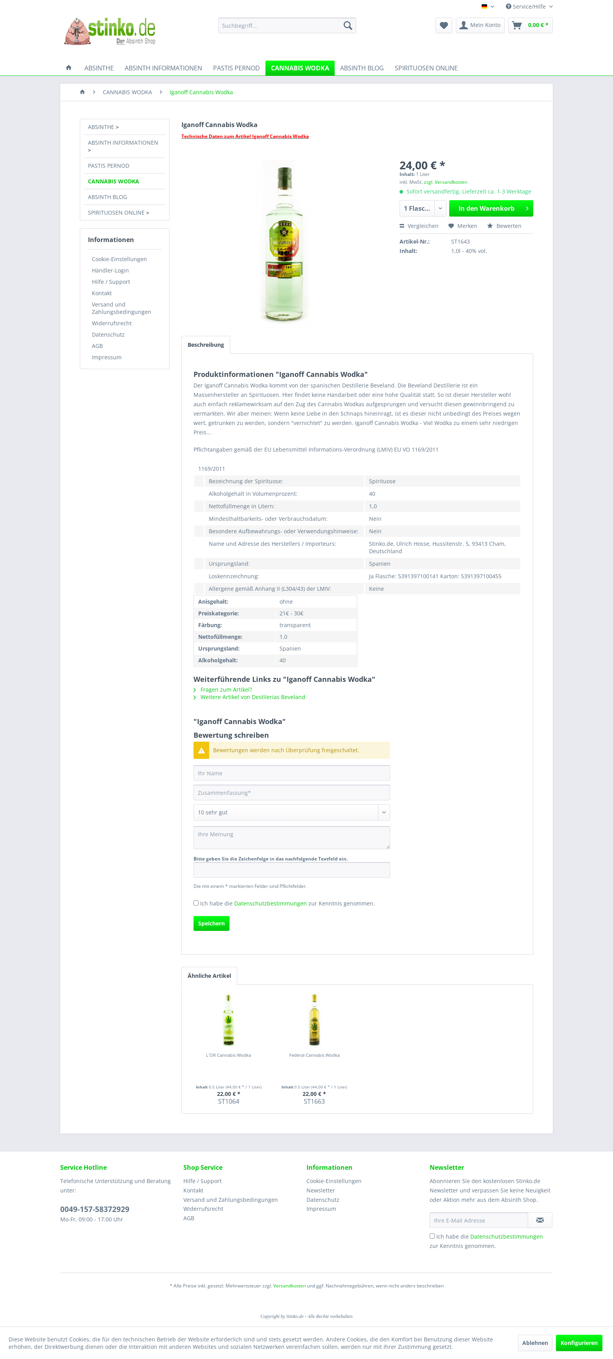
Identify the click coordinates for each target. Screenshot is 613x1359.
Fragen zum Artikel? (223, 689)
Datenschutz (108, 334)
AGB (97, 346)
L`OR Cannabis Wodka (228, 1055)
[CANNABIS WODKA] (300, 68)
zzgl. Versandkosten (445, 182)
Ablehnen (535, 1342)
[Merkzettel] (444, 25)
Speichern (211, 923)
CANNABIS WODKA (113, 181)
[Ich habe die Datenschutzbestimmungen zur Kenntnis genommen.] (196, 902)
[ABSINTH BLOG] (362, 68)
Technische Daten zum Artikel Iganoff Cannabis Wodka (245, 136)
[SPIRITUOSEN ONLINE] (426, 68)
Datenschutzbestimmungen (270, 903)
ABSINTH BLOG (107, 197)
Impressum (107, 357)
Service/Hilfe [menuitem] (526, 6)
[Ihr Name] (292, 773)
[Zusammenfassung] (292, 792)
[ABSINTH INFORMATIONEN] (163, 68)
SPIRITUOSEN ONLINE (117, 212)
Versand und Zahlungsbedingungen (121, 308)
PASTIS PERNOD (108, 165)
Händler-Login (110, 270)
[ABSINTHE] (99, 68)
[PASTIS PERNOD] (236, 68)
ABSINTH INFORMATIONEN (123, 142)
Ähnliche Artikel (209, 975)
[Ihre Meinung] (292, 837)
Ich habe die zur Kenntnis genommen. (287, 903)
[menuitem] (287, 25)
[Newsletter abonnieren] (540, 1220)
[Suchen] (348, 25)
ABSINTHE (102, 127)
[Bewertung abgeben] (292, 812)
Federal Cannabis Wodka (314, 1055)
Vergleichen (419, 225)
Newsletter (320, 1190)
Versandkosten (289, 1285)
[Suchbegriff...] (287, 25)
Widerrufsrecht (112, 323)
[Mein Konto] (480, 25)
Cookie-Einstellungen (119, 259)
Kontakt (102, 293)
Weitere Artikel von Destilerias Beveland (249, 697)
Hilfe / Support (111, 281)
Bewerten (504, 225)
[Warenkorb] (530, 25)
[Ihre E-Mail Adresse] (479, 1220)
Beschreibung (206, 344)
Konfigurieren (579, 1342)
